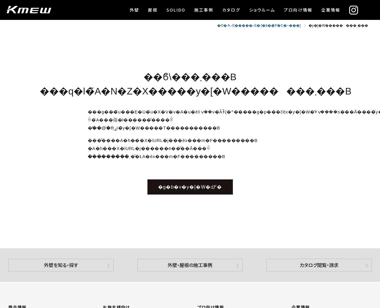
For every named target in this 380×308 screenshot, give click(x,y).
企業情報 (330, 10)
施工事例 (203, 10)
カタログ (231, 10)
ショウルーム (262, 10)
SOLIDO (175, 10)
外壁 (134, 10)
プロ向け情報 (298, 10)
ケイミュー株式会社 (28, 10)
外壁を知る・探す (61, 264)
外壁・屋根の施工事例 (190, 264)
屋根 (153, 10)
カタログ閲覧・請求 (319, 264)
